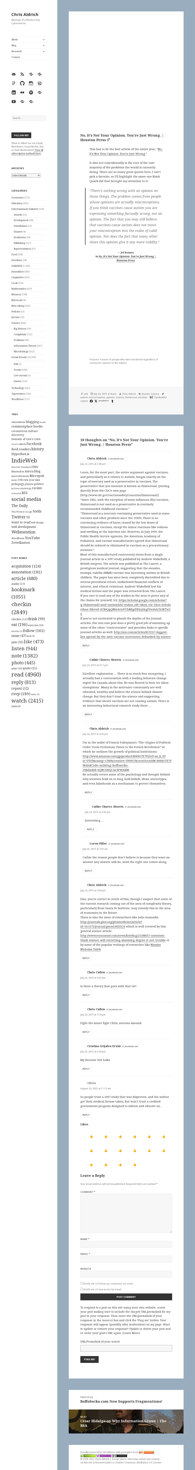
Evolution (19, 340)
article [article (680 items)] (24, 578)
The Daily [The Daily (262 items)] (19, 505)
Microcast (16, 300)
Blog (13, 45)
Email (85, 1254)
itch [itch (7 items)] (31, 636)
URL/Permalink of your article (100, 1341)
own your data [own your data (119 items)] (31, 480)
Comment (87, 1192)
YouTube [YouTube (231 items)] (32, 537)
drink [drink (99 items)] (36, 618)
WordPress (17, 399)
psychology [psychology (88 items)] (25, 488)
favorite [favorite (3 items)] (16, 631)
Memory (16, 294)
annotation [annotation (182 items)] (26, 572)
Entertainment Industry (24, 209)
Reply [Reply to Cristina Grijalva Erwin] (86, 1068)
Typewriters (18, 393)
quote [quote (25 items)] (30, 668)
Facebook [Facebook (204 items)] (34, 443)
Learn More (131, 1333)
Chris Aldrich (24, 14)
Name (85, 1239)
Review (15, 317)
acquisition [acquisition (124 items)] (26, 566)
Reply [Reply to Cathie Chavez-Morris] (88, 714)
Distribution (20, 226)
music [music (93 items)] (14, 479)
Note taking (17, 305)
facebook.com (117, 458)
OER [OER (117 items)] (20, 480)
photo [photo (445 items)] (23, 663)
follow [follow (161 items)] (34, 630)
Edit (16, 364)
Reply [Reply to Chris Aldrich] (86, 645)
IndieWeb (16, 265)
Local (14, 283)
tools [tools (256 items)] (37, 511)
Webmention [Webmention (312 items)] (23, 532)
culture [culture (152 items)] (33, 431)
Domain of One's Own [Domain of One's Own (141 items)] (26, 439)
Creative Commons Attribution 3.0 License (137, 1462)
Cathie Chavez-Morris (105, 659)
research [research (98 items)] (16, 493)
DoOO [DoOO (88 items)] (14, 444)
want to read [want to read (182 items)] (20, 522)
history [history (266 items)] (37, 448)
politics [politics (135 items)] (39, 484)
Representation (22, 248)
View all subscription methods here (27, 151)
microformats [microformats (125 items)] (20, 476)
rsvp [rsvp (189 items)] (20, 693)
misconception (97, 397)
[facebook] (91, 401)
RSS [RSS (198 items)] (25, 493)
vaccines (142, 397)
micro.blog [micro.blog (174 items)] (33, 471)
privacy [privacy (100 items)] (15, 488)
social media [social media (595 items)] (26, 499)
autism (84, 397)
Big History (20, 328)
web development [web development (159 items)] (23, 527)
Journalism (17, 271)
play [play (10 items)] (16, 668)
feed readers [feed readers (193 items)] (21, 449)
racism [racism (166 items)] (37, 488)
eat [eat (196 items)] (19, 624)
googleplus (104, 401)
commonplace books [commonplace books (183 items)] (27, 426)
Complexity (20, 334)
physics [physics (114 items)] (29, 484)
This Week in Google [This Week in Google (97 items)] (21, 511)
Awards (18, 214)
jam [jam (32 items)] (17, 642)
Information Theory (25, 345)
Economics (17, 197)
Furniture (16, 260)
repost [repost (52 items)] (20, 688)
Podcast (15, 311)
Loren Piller (98, 843)
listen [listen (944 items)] (24, 648)
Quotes (17, 381)
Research (16, 51)
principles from (137, 1452)
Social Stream (19, 357)
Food (14, 254)
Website (85, 1268)
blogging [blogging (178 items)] (32, 422)
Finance (18, 231)
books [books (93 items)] (43, 422)
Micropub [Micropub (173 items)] (37, 476)
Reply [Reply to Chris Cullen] (86, 995)
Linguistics (17, 277)
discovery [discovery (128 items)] (17, 435)
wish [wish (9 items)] (16, 706)
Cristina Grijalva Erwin (104, 1046)
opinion (110, 397)
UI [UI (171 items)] (28, 517)
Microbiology (21, 351)
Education (16, 203)
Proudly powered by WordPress (98, 1452)
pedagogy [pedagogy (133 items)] (17, 484)
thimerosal (131, 397)
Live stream (20, 375)
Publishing (19, 243)
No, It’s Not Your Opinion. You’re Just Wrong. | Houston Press (122, 137)
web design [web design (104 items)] (37, 522)
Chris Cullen (96, 972)
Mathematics (18, 288)
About (14, 39)
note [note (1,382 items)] (24, 655)
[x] (95, 401)
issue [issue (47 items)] (18, 636)
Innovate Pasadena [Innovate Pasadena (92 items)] (21, 467)
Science (15, 323)
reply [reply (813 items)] (23, 682)
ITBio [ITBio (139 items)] (34, 467)
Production (20, 237)
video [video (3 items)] (35, 694)
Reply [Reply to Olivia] (86, 1115)
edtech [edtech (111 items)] (22, 444)
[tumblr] (112, 401)
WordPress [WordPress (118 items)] (17, 538)
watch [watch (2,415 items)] (27, 700)
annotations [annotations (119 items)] (18, 422)
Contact (15, 57)
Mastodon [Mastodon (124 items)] (17, 471)
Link (86, 394)
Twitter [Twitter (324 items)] (18, 517)
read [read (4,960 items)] (26, 674)
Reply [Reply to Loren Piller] (88, 870)
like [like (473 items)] (34, 641)
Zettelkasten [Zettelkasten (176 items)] (20, 542)
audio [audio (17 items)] (18, 584)
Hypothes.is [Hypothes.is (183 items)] (20, 454)
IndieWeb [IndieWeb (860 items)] (24, 460)
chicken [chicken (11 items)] (19, 619)
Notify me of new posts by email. (102, 1289)
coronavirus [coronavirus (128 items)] (19, 431)
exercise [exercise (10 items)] (35, 625)
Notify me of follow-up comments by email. (108, 1283)
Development (21, 220)
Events (17, 369)
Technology (17, 388)
